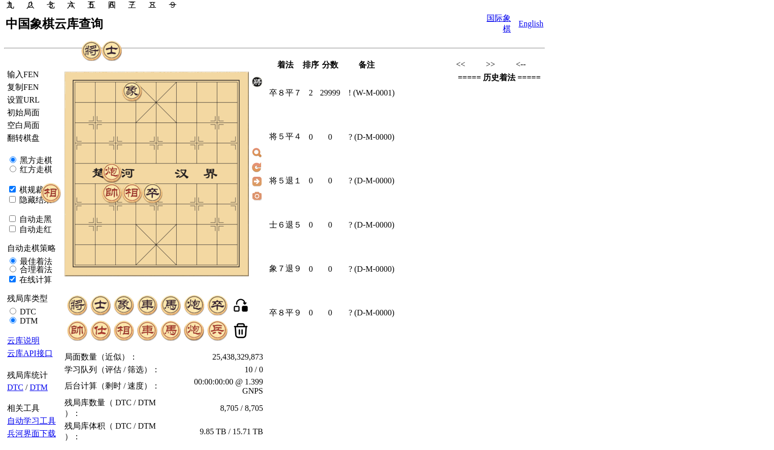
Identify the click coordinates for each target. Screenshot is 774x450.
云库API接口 (30, 353)
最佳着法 (35, 261)
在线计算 (34, 279)
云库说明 (23, 340)
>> (490, 64)
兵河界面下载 (31, 433)
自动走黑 (34, 219)
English (531, 23)
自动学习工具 (31, 420)
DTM (28, 320)
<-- (521, 64)
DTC (27, 311)
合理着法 (35, 269)
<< (460, 64)
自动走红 (34, 229)
